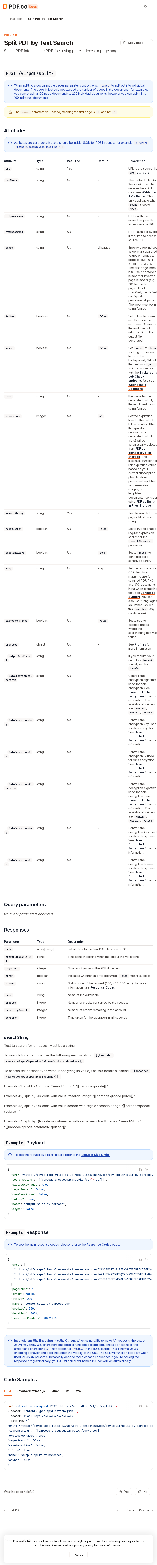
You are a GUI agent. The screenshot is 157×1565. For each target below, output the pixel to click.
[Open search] (138, 6)
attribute (138, 172)
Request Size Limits (95, 1154)
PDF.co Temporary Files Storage (140, 452)
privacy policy (83, 1545)
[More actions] (152, 6)
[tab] (8, 1390)
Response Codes (102, 987)
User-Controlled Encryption (136, 736)
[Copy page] (133, 42)
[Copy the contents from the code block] (140, 1169)
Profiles (140, 644)
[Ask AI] (146, 1169)
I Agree (78, 1554)
